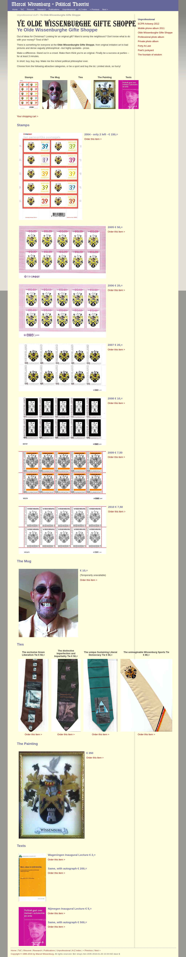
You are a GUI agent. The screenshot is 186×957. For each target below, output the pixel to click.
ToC (22, 9)
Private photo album (148, 41)
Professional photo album (151, 37)
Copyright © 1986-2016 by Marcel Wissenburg (32, 954)
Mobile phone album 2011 (151, 28)
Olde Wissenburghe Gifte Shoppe (155, 32)
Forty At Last (144, 45)
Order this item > (93, 139)
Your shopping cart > (27, 116)
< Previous (94, 9)
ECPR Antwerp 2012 (148, 23)
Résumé (31, 9)
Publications (54, 9)
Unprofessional (69, 9)
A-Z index (82, 9)
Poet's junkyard (146, 50)
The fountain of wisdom (150, 54)
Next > (105, 9)
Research (41, 9)
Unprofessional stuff (27, 15)
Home (15, 9)
